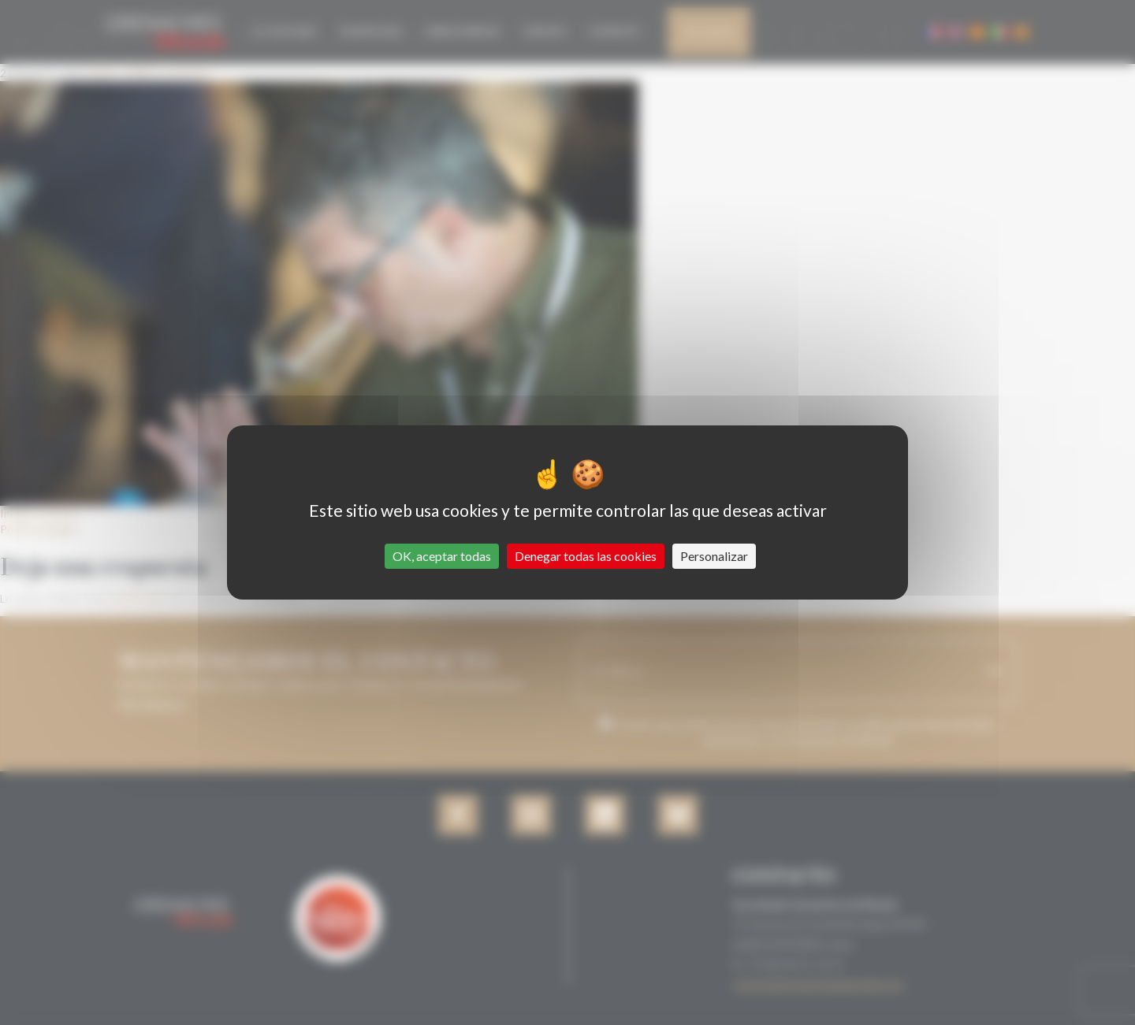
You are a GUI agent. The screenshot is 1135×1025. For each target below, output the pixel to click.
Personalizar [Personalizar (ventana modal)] (714, 555)
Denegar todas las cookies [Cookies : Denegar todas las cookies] (586, 555)
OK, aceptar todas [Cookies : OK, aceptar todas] (442, 555)
